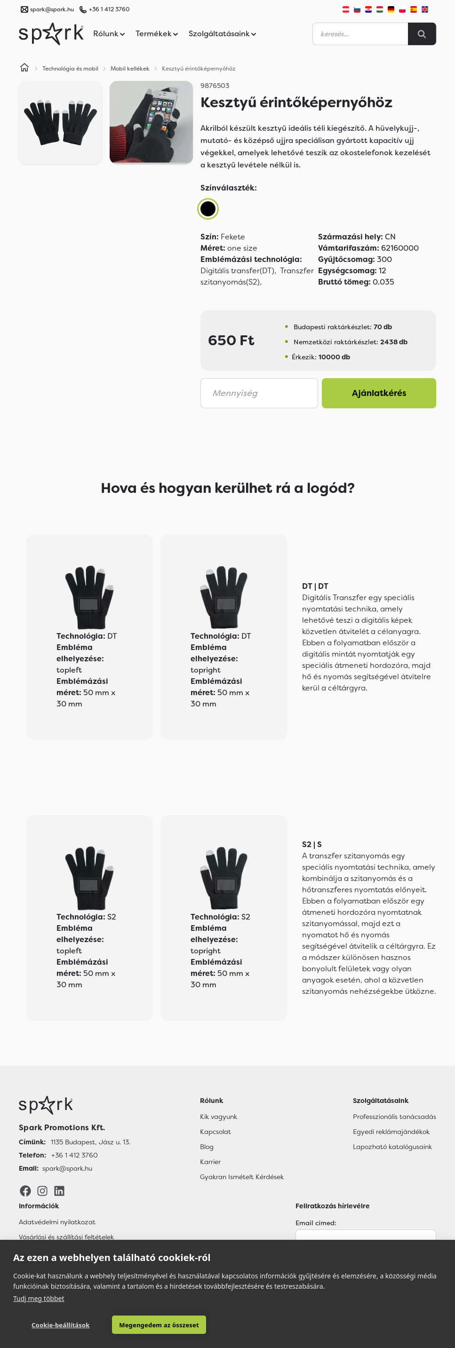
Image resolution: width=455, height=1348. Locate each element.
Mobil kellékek (130, 68)
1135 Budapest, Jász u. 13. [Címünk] (90, 1142)
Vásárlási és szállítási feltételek (66, 1237)
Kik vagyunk (218, 1116)
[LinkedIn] (59, 1190)
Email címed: (315, 1223)
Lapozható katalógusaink (392, 1146)
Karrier (210, 1162)
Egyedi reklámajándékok (391, 1131)
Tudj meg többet (38, 1297)
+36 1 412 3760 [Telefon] (74, 1155)
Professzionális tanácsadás (394, 1116)
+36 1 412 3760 (109, 9)
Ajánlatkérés (379, 393)
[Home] (24, 68)
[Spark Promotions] (51, 34)
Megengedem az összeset (145, 1325)
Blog (207, 1146)
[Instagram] (42, 1190)
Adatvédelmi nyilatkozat (57, 1222)
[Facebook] (25, 1190)
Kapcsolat (215, 1131)
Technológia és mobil (70, 68)
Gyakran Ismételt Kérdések (242, 1177)
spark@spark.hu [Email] (67, 1168)
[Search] (422, 34)
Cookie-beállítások (55, 1325)
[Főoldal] (74, 1105)
